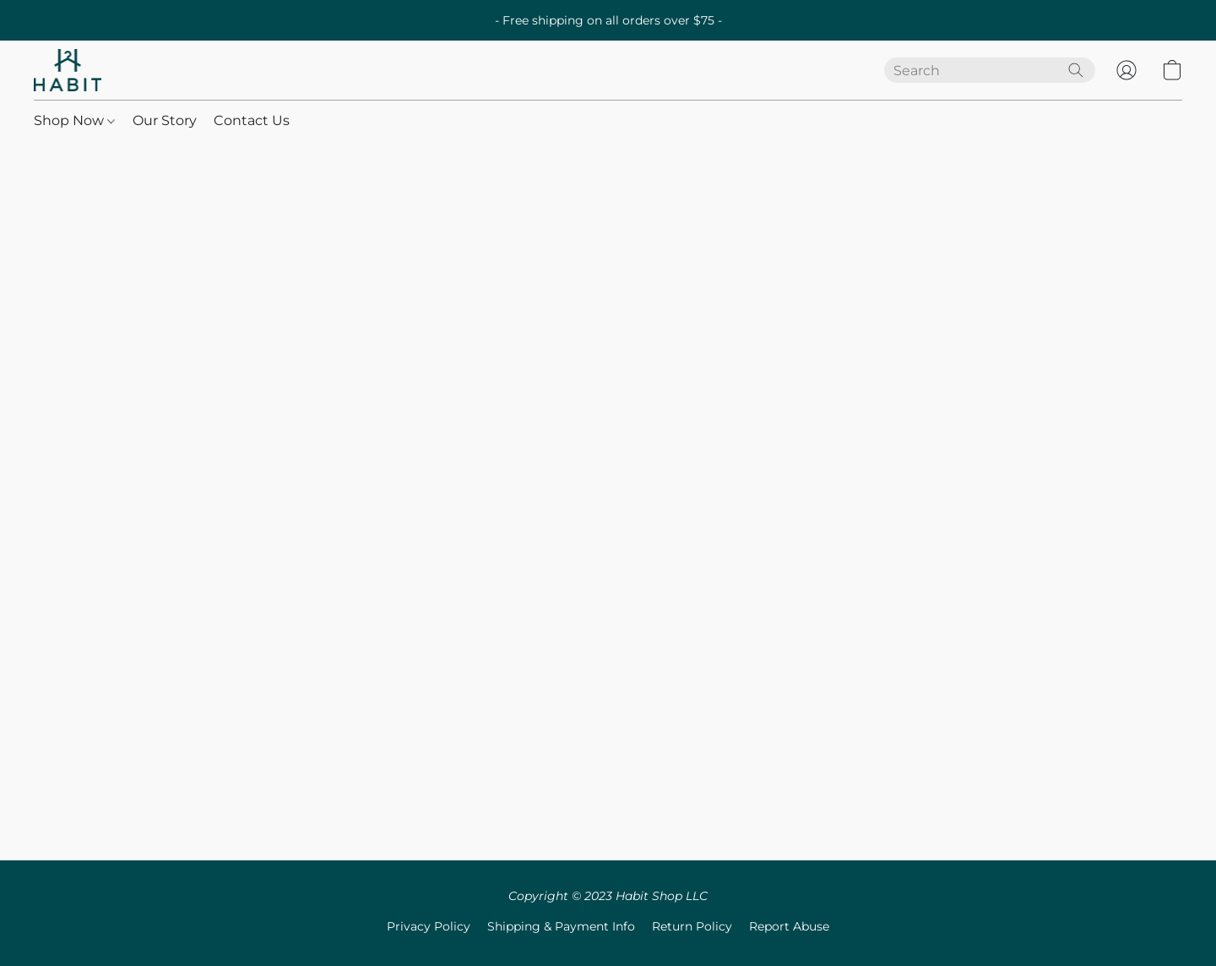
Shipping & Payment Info (561, 926)
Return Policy (692, 926)
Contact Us (252, 120)
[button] (67, 70)
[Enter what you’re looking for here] (989, 70)
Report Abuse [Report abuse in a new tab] (789, 926)
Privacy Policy (428, 926)
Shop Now (74, 120)
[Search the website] (1075, 70)
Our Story (165, 120)
